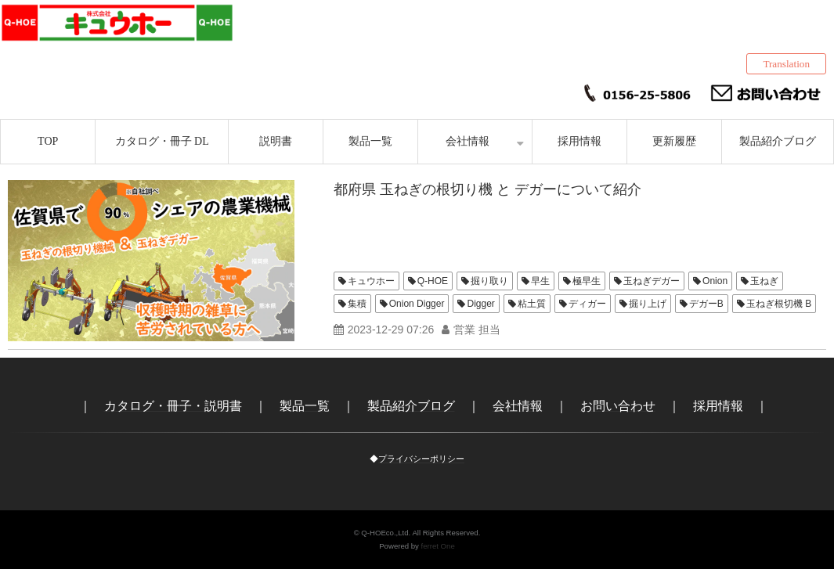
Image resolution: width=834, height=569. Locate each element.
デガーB (706, 303)
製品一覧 (370, 141)
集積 (357, 303)
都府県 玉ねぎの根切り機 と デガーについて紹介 (487, 189)
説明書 (275, 141)
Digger (480, 303)
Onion (714, 280)
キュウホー (371, 280)
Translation (786, 64)
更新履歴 (674, 141)
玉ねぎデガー (651, 280)
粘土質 (532, 303)
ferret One (438, 546)
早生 (540, 280)
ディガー (587, 303)
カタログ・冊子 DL (162, 141)
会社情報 (467, 141)
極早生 (586, 280)
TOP (48, 141)
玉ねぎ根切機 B (778, 303)
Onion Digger (417, 303)
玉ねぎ (764, 280)
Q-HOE (432, 280)
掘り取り (489, 280)
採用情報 (579, 141)
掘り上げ (647, 303)
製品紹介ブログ (777, 141)
